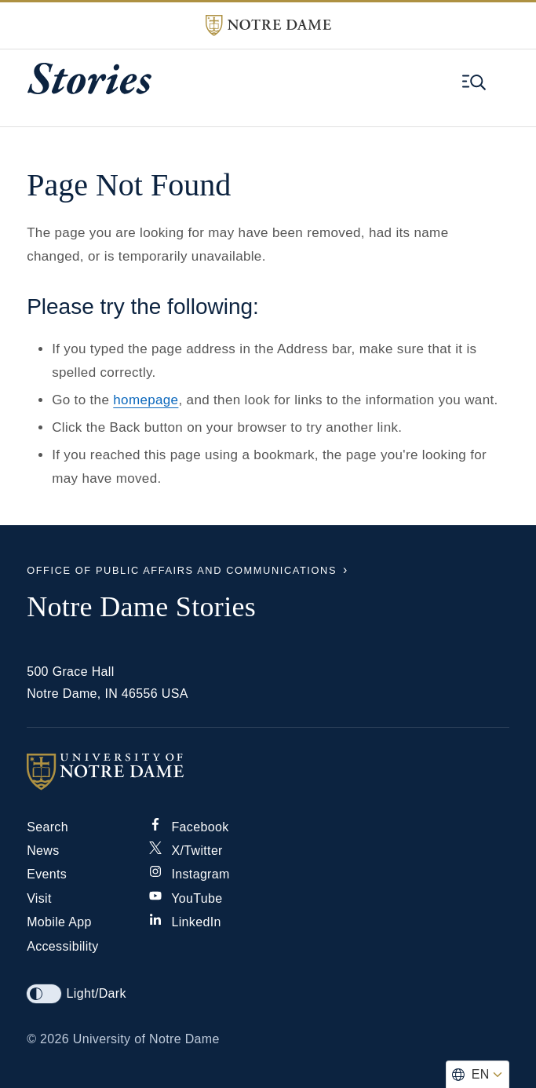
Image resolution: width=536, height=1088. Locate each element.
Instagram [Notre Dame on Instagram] (189, 874)
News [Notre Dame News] (43, 850)
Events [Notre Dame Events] (47, 874)
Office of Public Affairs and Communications (182, 570)
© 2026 (48, 1039)
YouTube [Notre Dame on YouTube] (186, 898)
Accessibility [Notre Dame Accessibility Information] (63, 946)
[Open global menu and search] (474, 82)
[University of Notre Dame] (268, 771)
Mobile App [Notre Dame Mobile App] (59, 922)
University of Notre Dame (146, 1039)
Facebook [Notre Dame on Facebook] (189, 827)
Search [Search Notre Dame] (47, 827)
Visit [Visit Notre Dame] (39, 898)
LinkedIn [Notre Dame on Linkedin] (185, 922)
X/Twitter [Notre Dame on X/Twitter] (186, 850)
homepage (145, 399)
